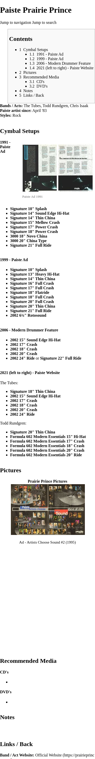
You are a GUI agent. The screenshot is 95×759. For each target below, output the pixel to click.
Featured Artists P (38, 698)
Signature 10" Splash (28, 209)
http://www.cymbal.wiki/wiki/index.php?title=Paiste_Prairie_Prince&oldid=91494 (47, 727)
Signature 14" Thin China (32, 218)
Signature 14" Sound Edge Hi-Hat (39, 213)
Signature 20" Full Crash (32, 301)
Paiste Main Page (37, 702)
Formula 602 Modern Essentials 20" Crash (47, 450)
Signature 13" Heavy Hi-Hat (35, 274)
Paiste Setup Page (41, 673)
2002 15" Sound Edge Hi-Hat (35, 340)
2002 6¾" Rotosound (28, 315)
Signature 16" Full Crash (32, 283)
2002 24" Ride (22, 358)
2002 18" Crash (23, 349)
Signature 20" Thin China (32, 306)
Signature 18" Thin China (32, 391)
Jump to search (44, 22)
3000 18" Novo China (28, 236)
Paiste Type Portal (38, 712)
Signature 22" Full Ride (60, 358)
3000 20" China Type (28, 241)
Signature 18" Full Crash (32, 297)
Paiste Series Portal (39, 707)
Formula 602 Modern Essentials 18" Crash (47, 446)
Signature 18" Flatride (29, 292)
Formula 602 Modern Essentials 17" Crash (47, 441)
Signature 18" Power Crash (34, 231)
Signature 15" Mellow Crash (35, 222)
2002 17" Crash (23, 344)
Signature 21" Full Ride (30, 245)
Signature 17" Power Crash (34, 227)
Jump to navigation (15, 22)
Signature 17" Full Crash (32, 288)
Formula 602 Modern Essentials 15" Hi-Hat (48, 436)
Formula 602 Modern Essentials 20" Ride (46, 455)
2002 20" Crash (23, 353)
